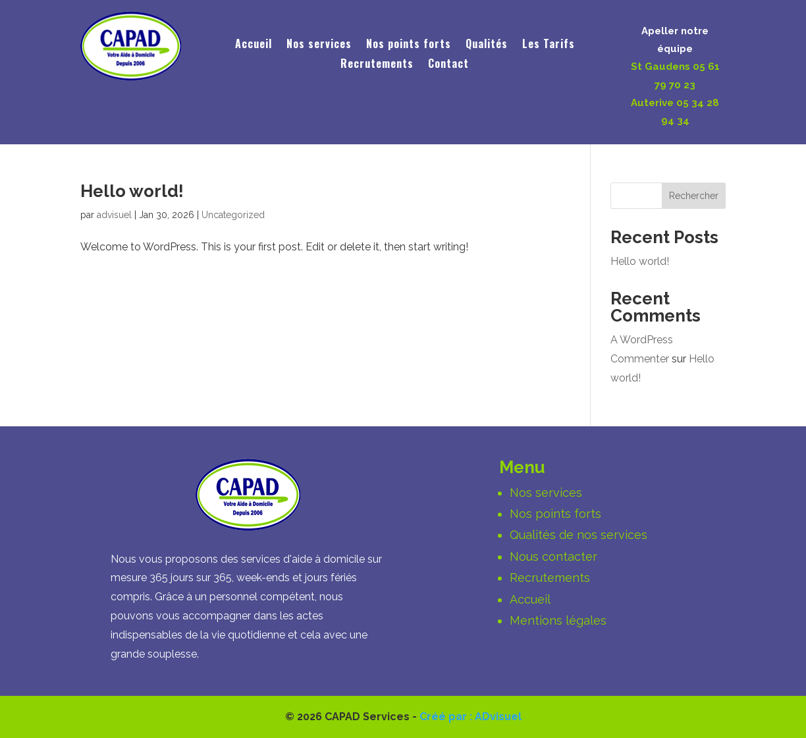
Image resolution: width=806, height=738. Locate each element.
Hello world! (132, 191)
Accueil (253, 45)
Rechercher (693, 195)
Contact (448, 65)
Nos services (319, 45)
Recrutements (377, 65)
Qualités (487, 45)
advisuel (114, 215)
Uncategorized (233, 215)
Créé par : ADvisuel (470, 716)
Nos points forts (408, 45)
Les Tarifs (548, 45)
